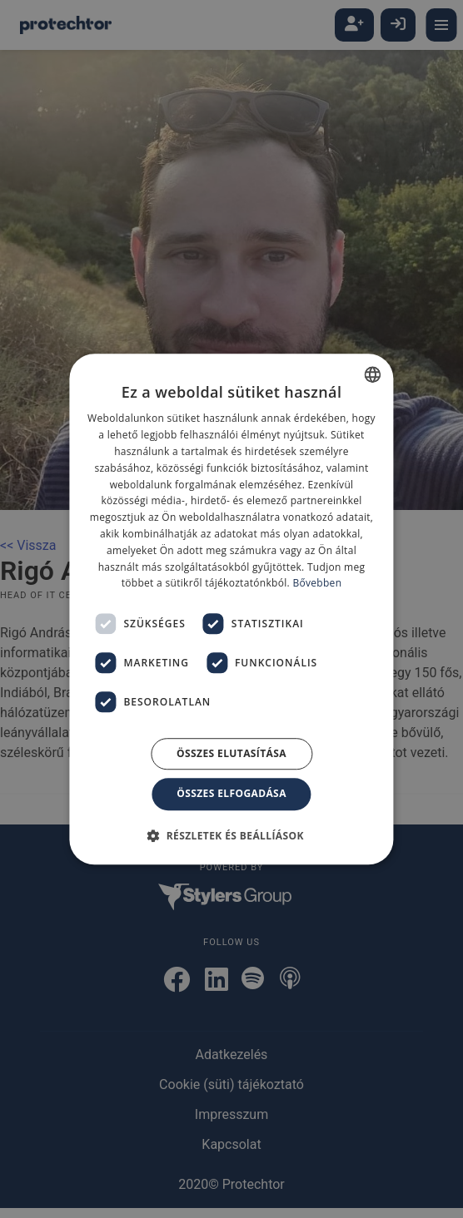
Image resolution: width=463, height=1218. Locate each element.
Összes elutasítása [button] (231, 753)
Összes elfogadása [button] (231, 793)
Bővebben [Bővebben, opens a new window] (316, 584)
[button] (231, 835)
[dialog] (231, 609)
